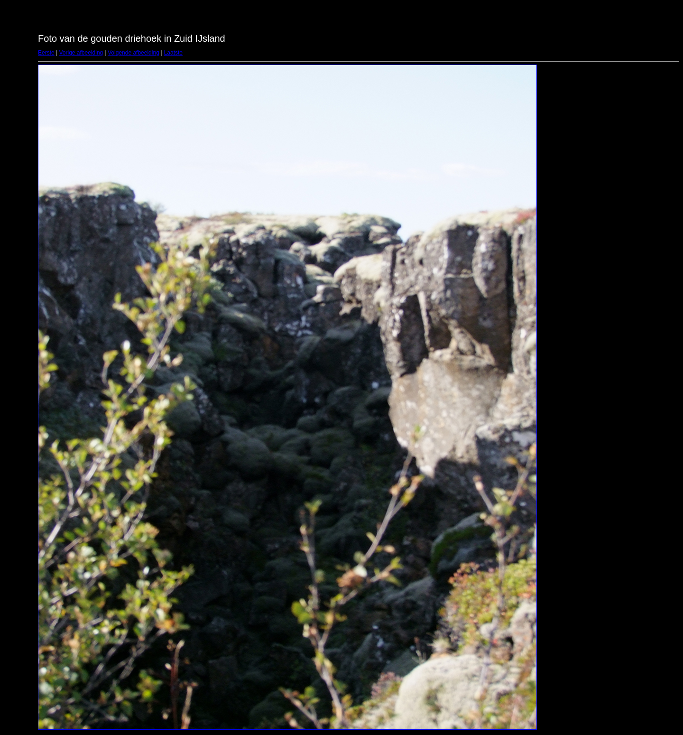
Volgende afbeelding (133, 52)
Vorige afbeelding (81, 52)
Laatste (173, 52)
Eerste (46, 52)
